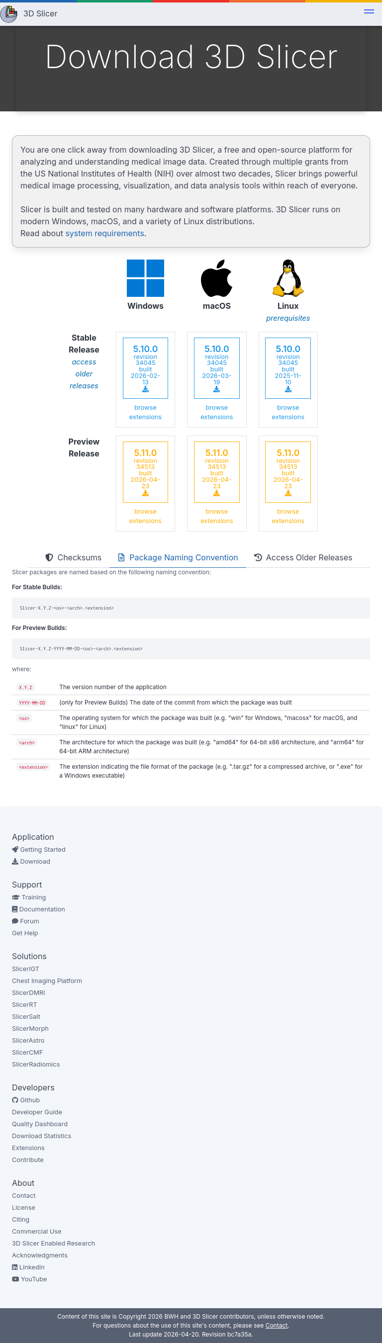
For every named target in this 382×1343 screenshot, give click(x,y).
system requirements (104, 233)
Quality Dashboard (40, 1124)
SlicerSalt (26, 1016)
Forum (25, 921)
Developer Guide (37, 1112)
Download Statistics (41, 1136)
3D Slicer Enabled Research (53, 1243)
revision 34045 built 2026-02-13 (145, 368)
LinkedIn (28, 1267)
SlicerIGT (25, 969)
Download (31, 861)
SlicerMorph (30, 1028)
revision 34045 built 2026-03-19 (216, 368)
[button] (369, 13)
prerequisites (288, 318)
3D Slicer (40, 13)
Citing (20, 1219)
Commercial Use (37, 1231)
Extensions (28, 1148)
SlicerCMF (27, 1052)
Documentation (38, 909)
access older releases (84, 374)
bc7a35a (239, 1334)
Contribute (28, 1160)
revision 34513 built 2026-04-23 (146, 472)
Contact (24, 1195)
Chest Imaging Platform (47, 981)
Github (26, 1100)
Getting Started (39, 849)
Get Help (25, 933)
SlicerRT (24, 1004)
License (23, 1207)
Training (29, 897)
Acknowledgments (40, 1255)
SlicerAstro (28, 1040)
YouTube (29, 1279)
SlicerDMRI (28, 992)
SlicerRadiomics (36, 1064)
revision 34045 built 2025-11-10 (288, 368)
